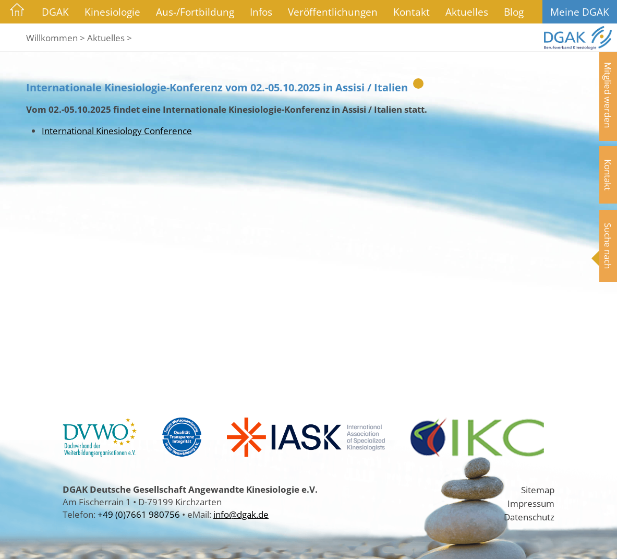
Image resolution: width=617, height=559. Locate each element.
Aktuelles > (109, 37)
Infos (261, 11)
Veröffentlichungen (333, 11)
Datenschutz (529, 516)
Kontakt (411, 11)
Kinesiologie (112, 11)
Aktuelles (466, 11)
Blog (514, 11)
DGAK (55, 11)
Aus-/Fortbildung (195, 11)
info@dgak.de (241, 514)
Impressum (530, 503)
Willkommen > (55, 37)
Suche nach (608, 246)
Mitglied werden (608, 95)
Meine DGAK (579, 11)
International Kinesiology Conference (117, 130)
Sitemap (537, 489)
